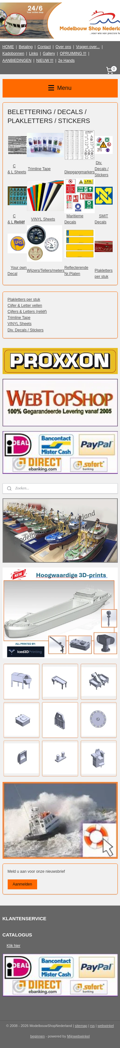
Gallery (49, 53)
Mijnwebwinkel (78, 1036)
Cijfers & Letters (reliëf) (27, 311)
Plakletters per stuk (24, 299)
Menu (59, 88)
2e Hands (66, 60)
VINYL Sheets (20, 324)
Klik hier (13, 945)
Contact (44, 47)
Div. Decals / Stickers (26, 330)
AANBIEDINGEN (17, 60)
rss (92, 1026)
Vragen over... (88, 47)
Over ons (63, 47)
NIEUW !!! (44, 60)
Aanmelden (22, 884)
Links (33, 53)
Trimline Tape (39, 169)
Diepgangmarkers (79, 172)
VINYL (36, 219)
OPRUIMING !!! (73, 53)
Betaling (26, 47)
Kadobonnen (13, 53)
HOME (8, 47)
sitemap (81, 1026)
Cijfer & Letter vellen (25, 305)
